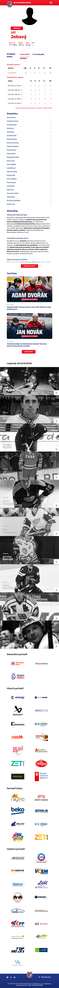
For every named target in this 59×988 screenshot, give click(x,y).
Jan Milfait (11, 186)
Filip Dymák (11, 175)
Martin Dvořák (12, 171)
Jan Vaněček (11, 164)
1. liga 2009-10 (12, 72)
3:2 (21, 103)
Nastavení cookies (37, 985)
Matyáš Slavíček (13, 157)
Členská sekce (45, 977)
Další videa (29, 351)
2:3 (21, 94)
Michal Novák (12, 125)
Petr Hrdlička (12, 179)
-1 (44, 98)
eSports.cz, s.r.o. (38, 983)
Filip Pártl (10, 189)
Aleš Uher (10, 128)
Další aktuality (29, 266)
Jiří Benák (10, 132)
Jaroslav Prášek (13, 193)
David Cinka (11, 117)
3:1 (21, 85)
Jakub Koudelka (13, 146)
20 (50, 72)
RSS (30, 985)
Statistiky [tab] (25, 54)
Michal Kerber (12, 139)
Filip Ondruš (11, 153)
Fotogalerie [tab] (38, 54)
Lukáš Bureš (11, 168)
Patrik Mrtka (11, 150)
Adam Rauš (11, 197)
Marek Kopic (11, 182)
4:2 (21, 90)
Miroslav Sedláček (13, 200)
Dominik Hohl (11, 135)
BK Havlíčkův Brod (22, 3)
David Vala (11, 161)
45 (25, 72)
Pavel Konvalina (13, 143)
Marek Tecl (11, 204)
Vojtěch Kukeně (12, 121)
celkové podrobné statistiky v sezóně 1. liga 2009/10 (33, 108)
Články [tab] (23, 58)
